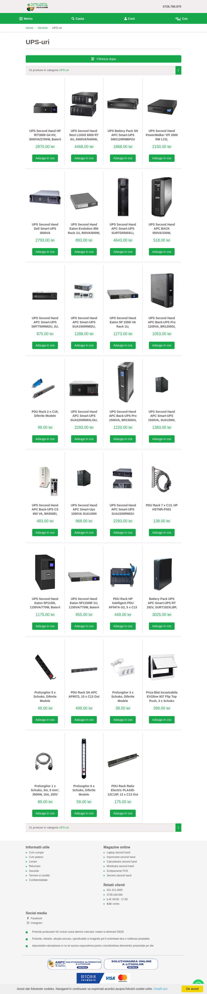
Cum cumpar (36, 852)
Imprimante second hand (121, 857)
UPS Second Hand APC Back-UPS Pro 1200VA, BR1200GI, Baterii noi (162, 324)
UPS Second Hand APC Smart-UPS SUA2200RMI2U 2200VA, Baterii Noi (123, 511)
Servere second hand (119, 875)
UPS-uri (64, 70)
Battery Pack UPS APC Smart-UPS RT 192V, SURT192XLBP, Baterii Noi (161, 605)
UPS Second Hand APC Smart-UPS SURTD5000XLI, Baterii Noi (123, 231)
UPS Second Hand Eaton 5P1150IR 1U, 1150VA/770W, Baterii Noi (84, 605)
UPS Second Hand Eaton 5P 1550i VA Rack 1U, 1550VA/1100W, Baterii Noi (123, 326)
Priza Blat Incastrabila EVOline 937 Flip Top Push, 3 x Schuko (162, 697)
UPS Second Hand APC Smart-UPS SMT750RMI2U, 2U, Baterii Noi (45, 324)
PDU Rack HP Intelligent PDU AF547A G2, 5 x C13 (123, 603)
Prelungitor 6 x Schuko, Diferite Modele (84, 790)
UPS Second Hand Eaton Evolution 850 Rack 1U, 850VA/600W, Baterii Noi (84, 231)
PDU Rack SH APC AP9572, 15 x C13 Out (83, 694)
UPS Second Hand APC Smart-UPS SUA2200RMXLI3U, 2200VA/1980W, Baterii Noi (84, 420)
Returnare (34, 866)
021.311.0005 (115, 890)
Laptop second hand (118, 852)
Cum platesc (36, 857)
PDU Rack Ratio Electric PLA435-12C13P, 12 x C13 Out (123, 790)
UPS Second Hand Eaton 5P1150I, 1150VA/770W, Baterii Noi (45, 605)
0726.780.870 (172, 6)
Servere (43, 27)
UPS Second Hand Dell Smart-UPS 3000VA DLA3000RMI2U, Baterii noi (45, 233)
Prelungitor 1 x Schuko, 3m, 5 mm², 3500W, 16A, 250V (45, 790)
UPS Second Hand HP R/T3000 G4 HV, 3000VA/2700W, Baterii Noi (45, 137)
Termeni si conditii (39, 875)
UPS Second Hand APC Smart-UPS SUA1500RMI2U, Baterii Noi (84, 324)
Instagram (34, 922)
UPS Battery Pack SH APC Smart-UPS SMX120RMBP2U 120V (123, 137)
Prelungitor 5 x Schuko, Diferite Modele (45, 697)
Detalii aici (160, 989)
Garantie (34, 870)
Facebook (34, 918)
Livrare (33, 861)
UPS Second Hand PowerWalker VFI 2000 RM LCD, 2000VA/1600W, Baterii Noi (162, 139)
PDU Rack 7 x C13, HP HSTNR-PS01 (162, 507)
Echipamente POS (117, 870)
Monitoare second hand (120, 866)
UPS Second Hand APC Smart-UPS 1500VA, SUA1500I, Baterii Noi (161, 418)
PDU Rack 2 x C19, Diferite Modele (45, 414)
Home (29, 27)
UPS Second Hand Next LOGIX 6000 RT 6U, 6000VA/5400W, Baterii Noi (84, 137)
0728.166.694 (115, 894)
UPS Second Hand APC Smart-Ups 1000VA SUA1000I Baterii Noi (84, 511)
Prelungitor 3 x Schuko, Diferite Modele (122, 697)
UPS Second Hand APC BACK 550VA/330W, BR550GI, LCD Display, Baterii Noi (161, 233)
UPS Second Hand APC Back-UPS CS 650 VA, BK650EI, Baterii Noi (45, 511)
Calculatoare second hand (122, 861)
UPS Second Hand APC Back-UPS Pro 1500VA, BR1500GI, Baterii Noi (123, 418)
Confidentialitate (38, 880)
